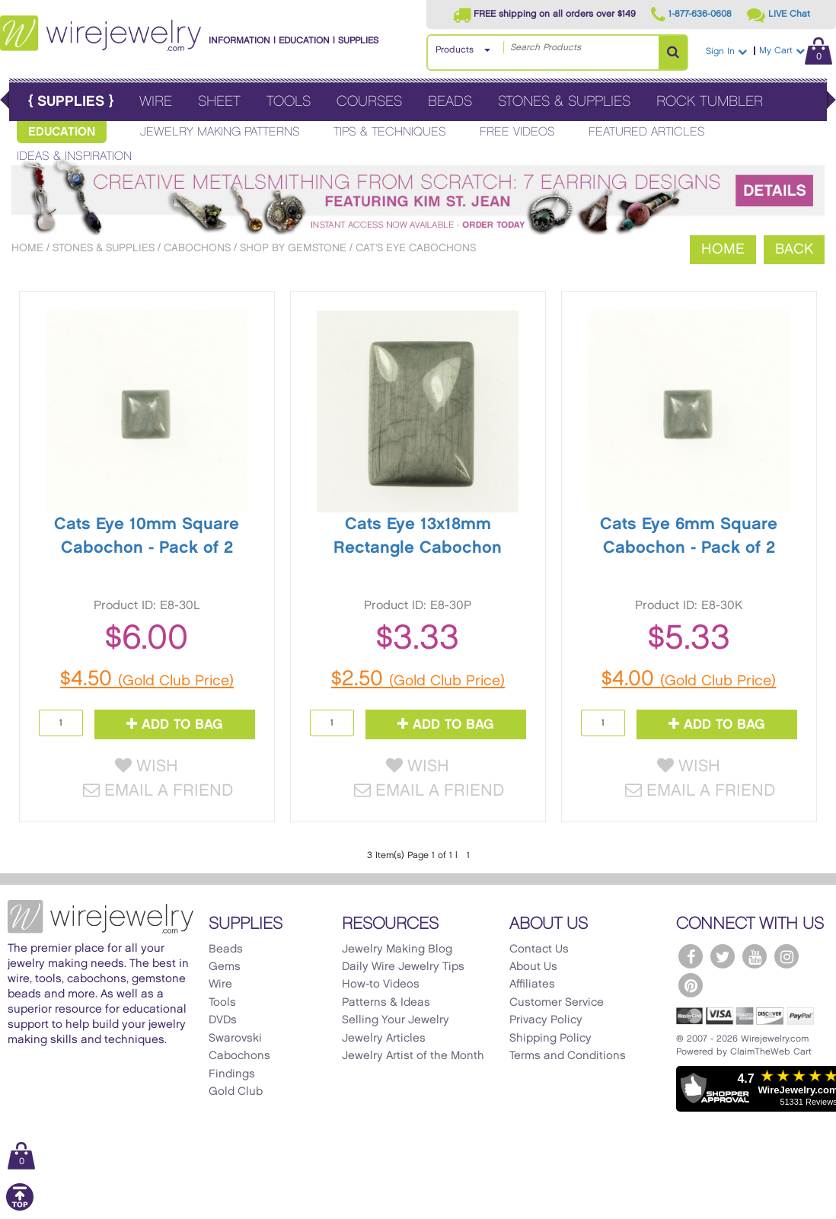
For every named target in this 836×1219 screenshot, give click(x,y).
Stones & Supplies (564, 101)
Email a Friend (158, 791)
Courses (369, 101)
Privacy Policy (545, 1020)
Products (455, 50)
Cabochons (197, 248)
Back (794, 249)
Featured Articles (647, 132)
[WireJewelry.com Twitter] (722, 956)
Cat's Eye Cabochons (416, 248)
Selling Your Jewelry (395, 1020)
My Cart (795, 50)
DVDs (223, 1020)
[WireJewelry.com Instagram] (786, 956)
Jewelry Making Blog (397, 949)
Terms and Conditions (567, 1056)
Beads (450, 101)
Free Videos (517, 132)
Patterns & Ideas (386, 1002)
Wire (155, 101)
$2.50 (418, 679)
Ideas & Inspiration (74, 156)
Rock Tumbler (709, 101)
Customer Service (556, 1002)
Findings (232, 1074)
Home (27, 248)
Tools (288, 101)
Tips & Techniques (389, 132)
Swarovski (235, 1038)
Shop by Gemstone (293, 248)
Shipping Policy (550, 1038)
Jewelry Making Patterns (220, 132)
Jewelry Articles (384, 1038)
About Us (533, 967)
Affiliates (532, 984)
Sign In (726, 51)
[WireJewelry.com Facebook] (690, 956)
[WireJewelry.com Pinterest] (690, 985)
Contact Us (539, 949)
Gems (225, 967)
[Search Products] (673, 52)
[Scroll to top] (20, 1208)
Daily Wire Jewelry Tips (403, 967)
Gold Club (236, 1092)
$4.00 (688, 679)
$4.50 (147, 679)
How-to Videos (381, 984)
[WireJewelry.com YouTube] (754, 956)
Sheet (219, 101)
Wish (146, 766)
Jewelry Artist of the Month (413, 1056)
